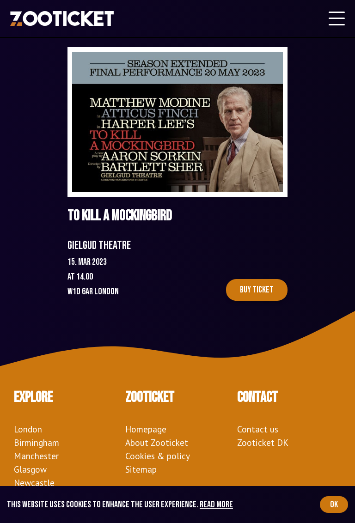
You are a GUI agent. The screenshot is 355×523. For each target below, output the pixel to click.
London (28, 429)
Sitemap (141, 469)
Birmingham (36, 442)
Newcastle (34, 482)
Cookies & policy (157, 456)
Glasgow (30, 469)
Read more (216, 504)
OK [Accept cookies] (334, 504)
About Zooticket (156, 442)
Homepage (145, 429)
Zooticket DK (262, 442)
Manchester (36, 456)
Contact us (257, 429)
